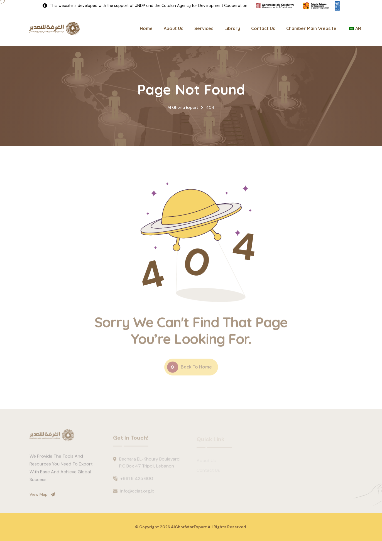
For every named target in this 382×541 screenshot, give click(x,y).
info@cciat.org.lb (137, 493)
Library (232, 28)
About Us (173, 28)
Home (146, 28)
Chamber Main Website (311, 28)
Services (203, 28)
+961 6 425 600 (136, 480)
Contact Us (263, 28)
